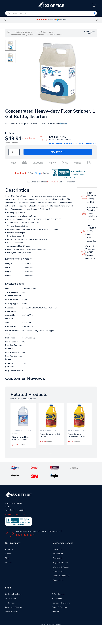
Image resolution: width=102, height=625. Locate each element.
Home (9, 32)
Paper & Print (57, 590)
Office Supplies (58, 586)
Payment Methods (60, 554)
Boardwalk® (52, 182)
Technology (10, 594)
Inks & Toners (11, 590)
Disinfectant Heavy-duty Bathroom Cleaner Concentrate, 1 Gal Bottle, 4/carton (22, 438)
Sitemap (8, 554)
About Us (9, 541)
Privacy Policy (58, 563)
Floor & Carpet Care (44, 32)
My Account (58, 545)
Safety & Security (59, 599)
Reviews (8, 545)
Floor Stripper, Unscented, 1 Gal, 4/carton (76, 435)
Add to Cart (58, 152)
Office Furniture (11, 603)
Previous (5, 19)
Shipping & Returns (61, 558)
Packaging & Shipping (61, 594)
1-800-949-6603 (25, 526)
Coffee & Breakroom (13, 586)
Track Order (58, 550)
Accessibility (58, 572)
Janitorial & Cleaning (23, 32)
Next (96, 19)
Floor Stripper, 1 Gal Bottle (50, 435)
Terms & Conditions (61, 567)
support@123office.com (15, 506)
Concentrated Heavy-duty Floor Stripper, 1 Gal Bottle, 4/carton (36, 34)
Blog (7, 550)
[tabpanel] (23, 426)
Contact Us (57, 541)
